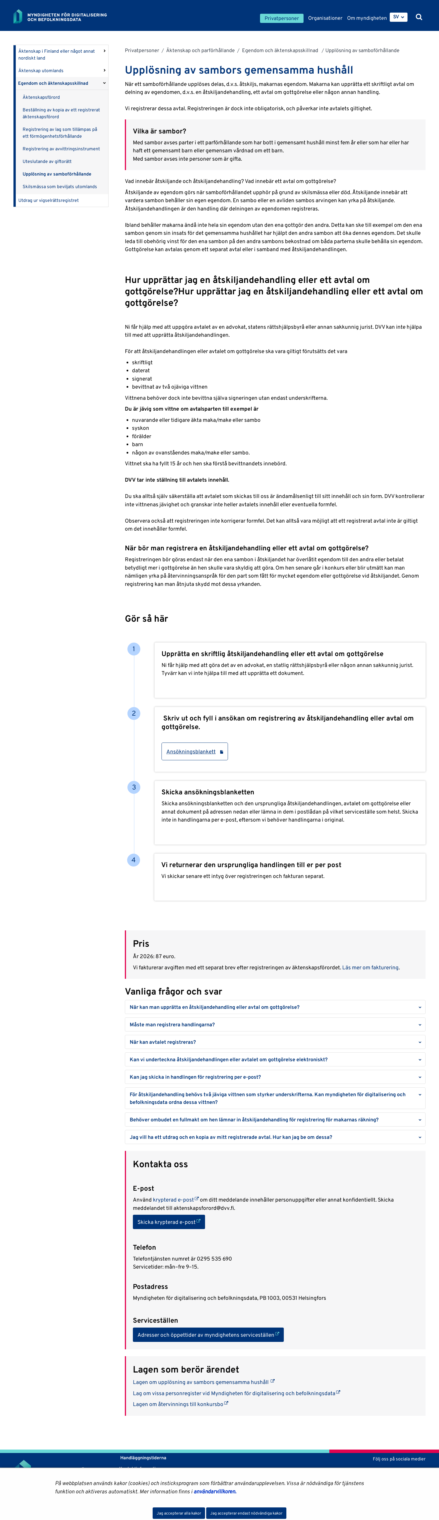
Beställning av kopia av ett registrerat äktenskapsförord (61, 113)
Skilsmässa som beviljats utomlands (60, 187)
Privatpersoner (142, 50)
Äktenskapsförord (41, 97)
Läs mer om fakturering (370, 967)
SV (396, 16)
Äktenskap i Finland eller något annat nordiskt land (56, 54)
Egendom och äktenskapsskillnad (53, 83)
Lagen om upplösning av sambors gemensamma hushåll (204, 1382)
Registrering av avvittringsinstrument (61, 149)
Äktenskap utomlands (41, 71)
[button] (275, 1007)
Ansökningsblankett (194, 751)
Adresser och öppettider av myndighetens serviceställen (210, 1334)
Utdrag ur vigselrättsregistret (48, 200)
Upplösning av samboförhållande (57, 174)
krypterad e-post (175, 1199)
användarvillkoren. (215, 1491)
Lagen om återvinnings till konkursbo (180, 1404)
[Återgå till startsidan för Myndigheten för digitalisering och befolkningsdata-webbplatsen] (64, 16)
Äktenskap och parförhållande (200, 50)
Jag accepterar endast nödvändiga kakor (246, 1513)
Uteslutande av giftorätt (47, 161)
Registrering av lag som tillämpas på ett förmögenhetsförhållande (60, 132)
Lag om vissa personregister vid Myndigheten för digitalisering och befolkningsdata (236, 1393)
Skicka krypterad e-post (171, 1221)
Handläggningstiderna (142, 1458)
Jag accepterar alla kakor (179, 1513)
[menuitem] (398, 17)
